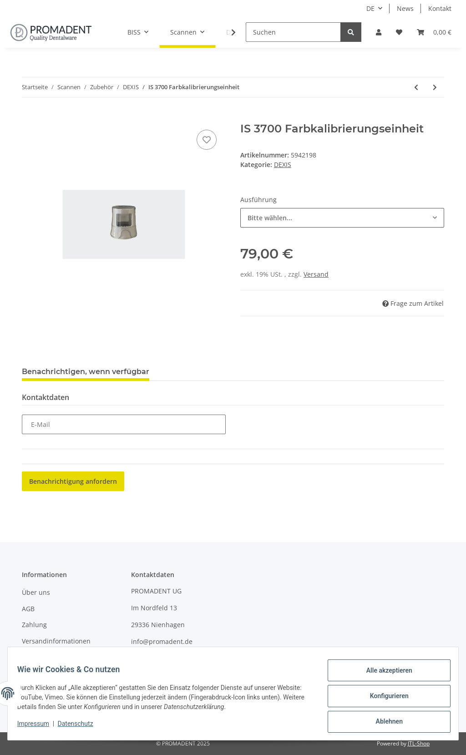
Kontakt (439, 8)
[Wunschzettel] (399, 32)
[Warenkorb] (434, 32)
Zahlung (34, 624)
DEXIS (282, 164)
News (405, 8)
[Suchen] (293, 32)
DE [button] (370, 8)
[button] (379, 32)
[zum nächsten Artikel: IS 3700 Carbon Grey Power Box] (434, 87)
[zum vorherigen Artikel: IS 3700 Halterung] (416, 87)
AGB (28, 608)
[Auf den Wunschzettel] (207, 140)
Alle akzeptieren (384, 675)
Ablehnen (383, 722)
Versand (316, 274)
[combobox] (342, 218)
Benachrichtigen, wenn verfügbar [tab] (85, 371)
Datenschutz (80, 726)
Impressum (39, 657)
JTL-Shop (419, 743)
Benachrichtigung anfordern (73, 481)
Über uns (36, 592)
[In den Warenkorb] (29, 117)
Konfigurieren (384, 699)
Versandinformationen (56, 641)
